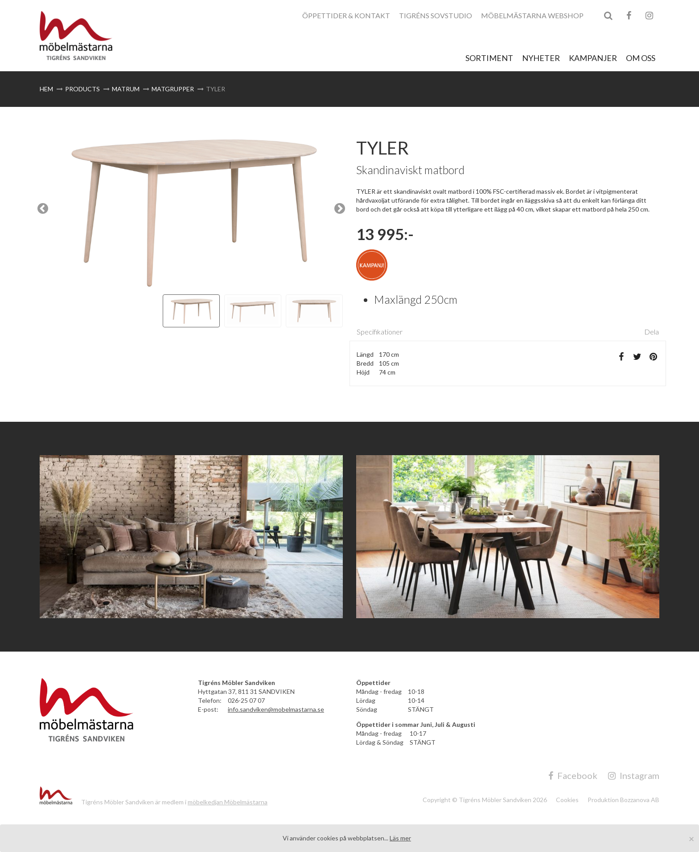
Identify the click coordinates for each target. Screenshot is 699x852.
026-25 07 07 (246, 700)
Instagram (633, 775)
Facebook (572, 775)
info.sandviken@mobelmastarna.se (276, 709)
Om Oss (640, 58)
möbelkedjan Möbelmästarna (227, 802)
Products (82, 89)
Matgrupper (173, 89)
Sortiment (489, 58)
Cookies (567, 799)
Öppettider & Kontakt (346, 15)
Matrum (126, 89)
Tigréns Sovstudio (435, 15)
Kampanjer (593, 58)
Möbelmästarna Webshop (532, 15)
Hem (46, 89)
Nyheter (541, 58)
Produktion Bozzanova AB (623, 799)
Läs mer (400, 838)
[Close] (691, 838)
